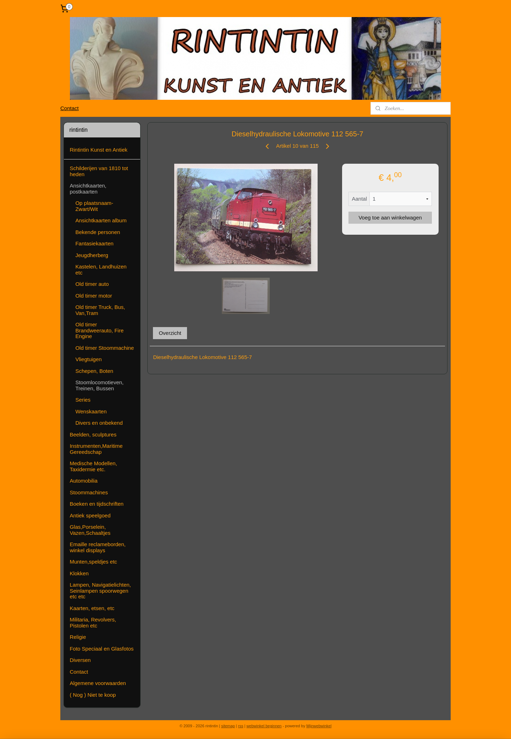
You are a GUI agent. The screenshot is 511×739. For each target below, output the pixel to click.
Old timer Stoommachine (104, 348)
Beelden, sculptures (93, 434)
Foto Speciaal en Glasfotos (101, 649)
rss (240, 726)
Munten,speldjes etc (93, 562)
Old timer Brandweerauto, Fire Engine (99, 330)
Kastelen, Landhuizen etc (100, 269)
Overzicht (170, 333)
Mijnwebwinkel (318, 726)
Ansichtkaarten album (100, 220)
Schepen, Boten (94, 371)
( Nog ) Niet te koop (93, 695)
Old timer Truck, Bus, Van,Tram (100, 310)
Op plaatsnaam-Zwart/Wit (94, 206)
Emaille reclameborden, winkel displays (98, 547)
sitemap (228, 726)
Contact (69, 108)
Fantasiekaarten (94, 243)
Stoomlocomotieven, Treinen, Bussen (99, 385)
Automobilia (83, 481)
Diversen (80, 660)
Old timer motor (93, 296)
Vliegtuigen (88, 359)
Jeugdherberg (91, 255)
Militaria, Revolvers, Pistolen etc (93, 622)
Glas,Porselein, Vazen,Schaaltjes (90, 530)
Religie (78, 637)
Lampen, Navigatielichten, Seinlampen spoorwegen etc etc (100, 590)
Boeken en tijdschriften (96, 504)
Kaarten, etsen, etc (92, 608)
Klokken (79, 573)
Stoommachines (89, 492)
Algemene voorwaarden (98, 683)
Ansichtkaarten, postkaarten (88, 189)
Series (82, 400)
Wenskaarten (90, 411)
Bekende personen (97, 232)
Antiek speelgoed (90, 515)
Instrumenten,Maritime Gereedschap (96, 449)
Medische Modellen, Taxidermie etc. (93, 466)
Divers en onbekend (98, 423)
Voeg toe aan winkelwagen (390, 217)
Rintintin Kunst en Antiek (98, 150)
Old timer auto (92, 284)
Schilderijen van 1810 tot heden (99, 171)
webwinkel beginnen (263, 726)
